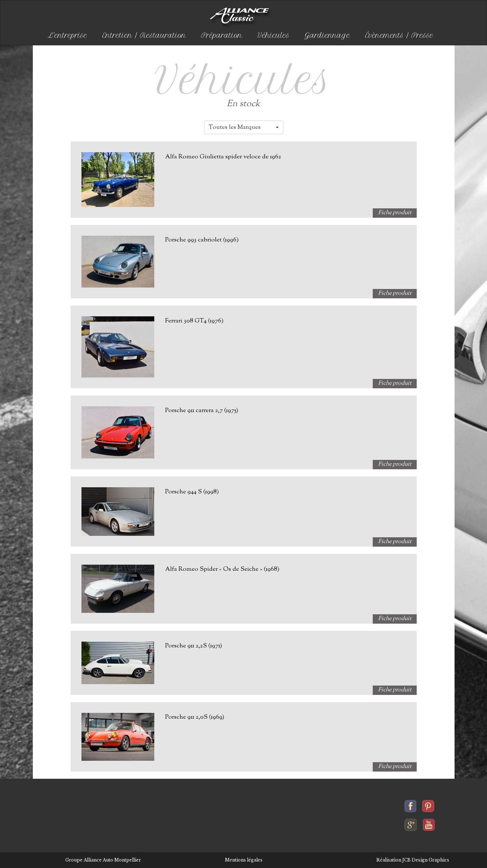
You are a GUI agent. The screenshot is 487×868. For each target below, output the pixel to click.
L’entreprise (67, 35)
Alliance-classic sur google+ (410, 823)
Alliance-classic (241, 18)
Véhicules (273, 35)
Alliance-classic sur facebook (410, 804)
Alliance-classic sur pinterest (428, 804)
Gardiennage (327, 35)
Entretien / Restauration (144, 35)
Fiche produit (394, 213)
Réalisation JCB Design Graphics (412, 860)
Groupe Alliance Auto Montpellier (103, 860)
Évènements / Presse (399, 35)
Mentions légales (243, 860)
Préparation (221, 35)
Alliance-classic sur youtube (428, 823)
